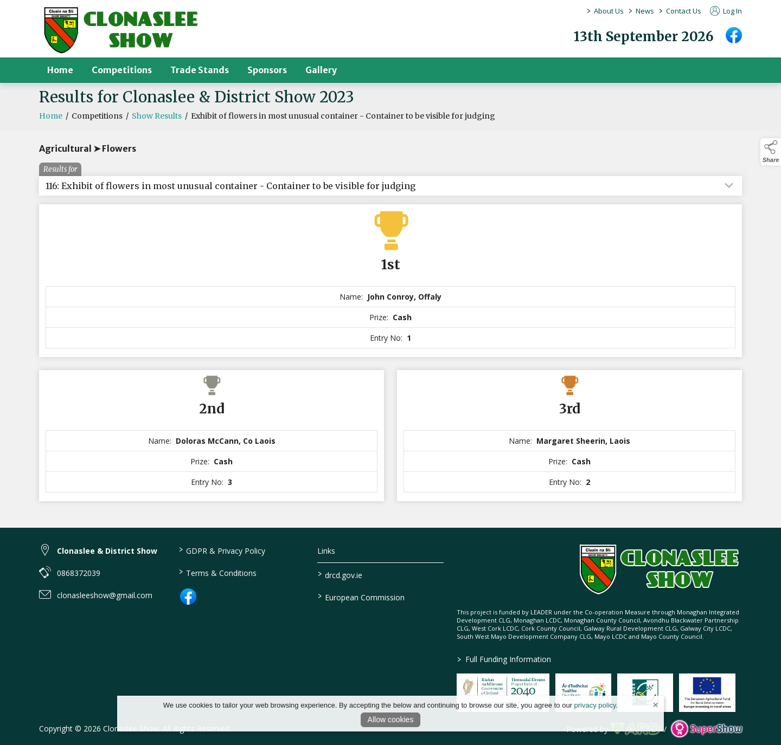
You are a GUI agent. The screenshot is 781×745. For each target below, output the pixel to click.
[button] (770, 151)
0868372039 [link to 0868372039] (78, 573)
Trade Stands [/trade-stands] (199, 69)
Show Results (157, 119)
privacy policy (595, 705)
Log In (726, 11)
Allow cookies (391, 719)
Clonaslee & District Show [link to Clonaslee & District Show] (107, 551)
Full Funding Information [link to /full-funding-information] (504, 659)
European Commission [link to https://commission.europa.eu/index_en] (361, 597)
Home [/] (60, 69)
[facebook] (734, 35)
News (645, 11)
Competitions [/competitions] (122, 69)
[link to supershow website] (706, 729)
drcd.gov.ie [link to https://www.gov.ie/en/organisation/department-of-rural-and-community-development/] (340, 574)
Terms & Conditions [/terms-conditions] (217, 572)
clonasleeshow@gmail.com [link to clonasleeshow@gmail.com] (104, 595)
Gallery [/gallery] (321, 69)
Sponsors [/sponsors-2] (267, 69)
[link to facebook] (188, 596)
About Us (609, 11)
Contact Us (683, 11)
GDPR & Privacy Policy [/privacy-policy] (221, 550)
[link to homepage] (120, 30)
